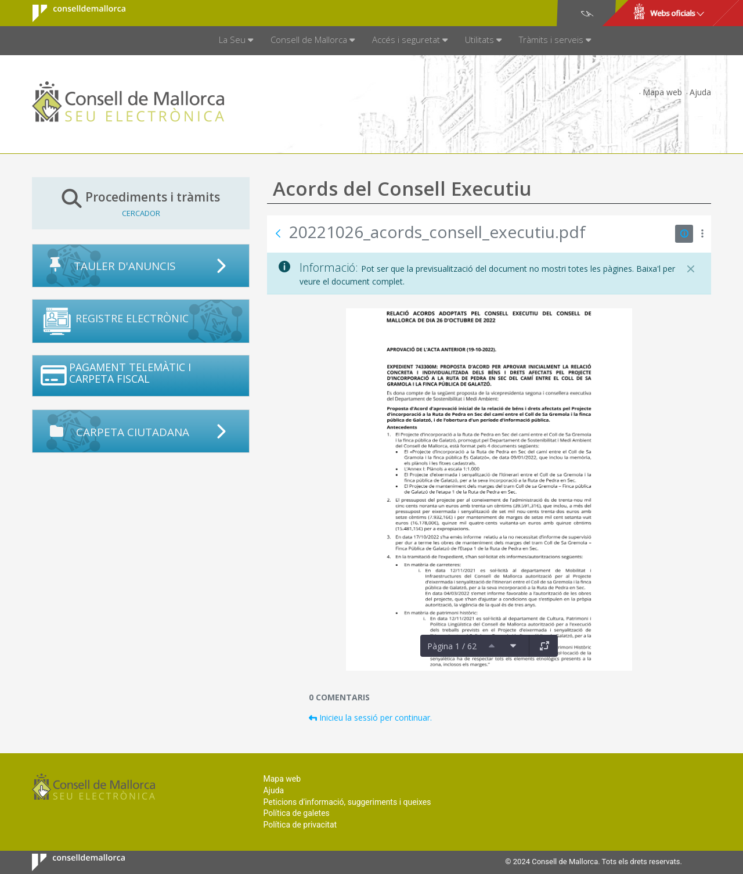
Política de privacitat (300, 824)
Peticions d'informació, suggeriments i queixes (347, 802)
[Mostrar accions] (702, 234)
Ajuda (700, 92)
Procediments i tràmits (140, 203)
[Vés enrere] (278, 233)
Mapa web (662, 92)
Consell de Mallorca (72, 13)
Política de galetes (296, 813)
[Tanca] (690, 269)
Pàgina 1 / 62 (452, 646)
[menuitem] (236, 40)
